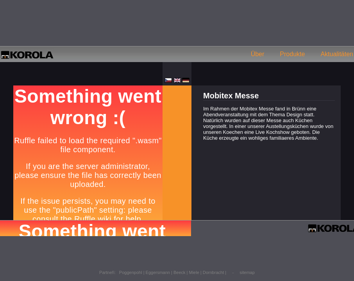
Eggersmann (158, 272)
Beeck (179, 272)
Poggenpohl (130, 272)
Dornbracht (213, 272)
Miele (194, 272)
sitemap (247, 272)
